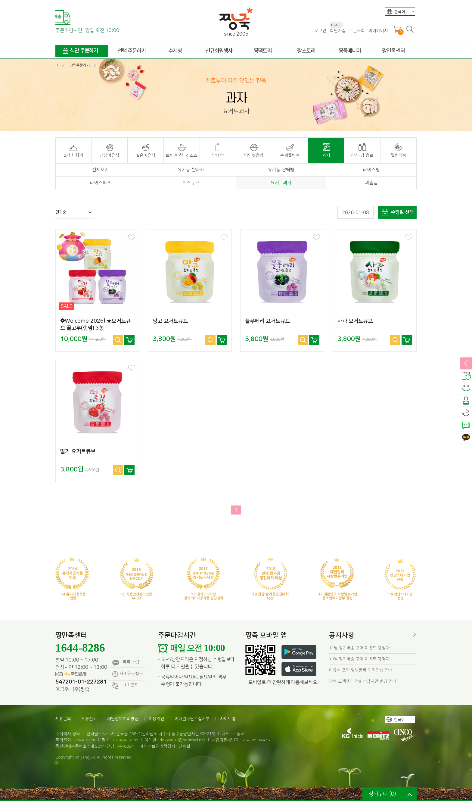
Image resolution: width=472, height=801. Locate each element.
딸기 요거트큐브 (77, 452)
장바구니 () (382, 794)
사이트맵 (228, 718)
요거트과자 (281, 182)
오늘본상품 (466, 413)
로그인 (320, 30)
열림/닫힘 (466, 363)
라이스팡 (371, 169)
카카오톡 (466, 437)
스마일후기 (466, 388)
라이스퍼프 (100, 182)
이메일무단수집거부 (192, 718)
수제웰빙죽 (290, 155)
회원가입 (338, 30)
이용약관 (156, 718)
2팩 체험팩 (73, 155)
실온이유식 (145, 155)
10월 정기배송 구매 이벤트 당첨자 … (362, 659)
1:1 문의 (125, 685)
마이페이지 (378, 30)
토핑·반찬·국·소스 (182, 155)
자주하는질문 (127, 674)
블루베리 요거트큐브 (267, 321)
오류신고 (89, 718)
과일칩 (371, 182)
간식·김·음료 (362, 155)
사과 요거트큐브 (355, 321)
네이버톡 (466, 425)
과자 (326, 155)
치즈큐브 (190, 182)
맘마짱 (218, 155)
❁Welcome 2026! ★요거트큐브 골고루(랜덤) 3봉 (95, 324)
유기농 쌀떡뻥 (281, 169)
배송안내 (466, 376)
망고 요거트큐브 (170, 321)
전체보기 (100, 169)
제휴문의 (63, 718)
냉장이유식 (109, 155)
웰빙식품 (398, 155)
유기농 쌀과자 (191, 169)
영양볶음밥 (254, 155)
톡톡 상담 (126, 663)
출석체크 (466, 400)
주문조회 (357, 30)
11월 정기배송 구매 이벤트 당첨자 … (362, 648)
